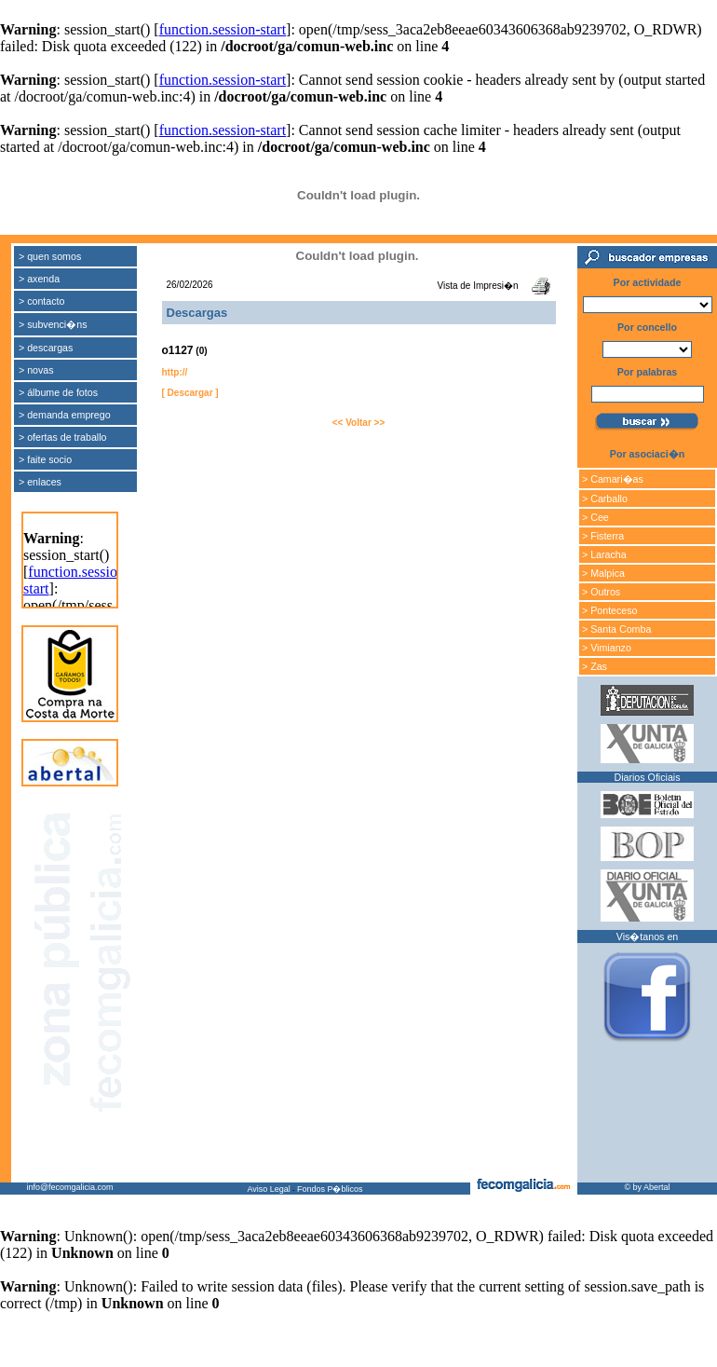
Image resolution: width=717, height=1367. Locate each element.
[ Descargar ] (190, 393)
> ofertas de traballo (63, 437)
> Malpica (603, 573)
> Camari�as (612, 479)
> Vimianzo (606, 647)
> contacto (41, 301)
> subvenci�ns (53, 324)
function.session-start (222, 29)
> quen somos (50, 256)
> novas (36, 370)
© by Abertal (647, 1187)
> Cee (595, 517)
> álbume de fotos (58, 392)
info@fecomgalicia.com (69, 1187)
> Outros (601, 591)
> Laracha (604, 554)
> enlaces (40, 481)
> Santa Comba (616, 629)
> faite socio (45, 459)
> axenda (39, 278)
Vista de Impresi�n (477, 285)
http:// (175, 372)
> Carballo (605, 498)
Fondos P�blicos (330, 1189)
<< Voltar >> (359, 422)
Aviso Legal (268, 1189)
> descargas (46, 347)
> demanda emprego (65, 414)
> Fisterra (603, 535)
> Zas (594, 666)
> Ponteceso (610, 610)
